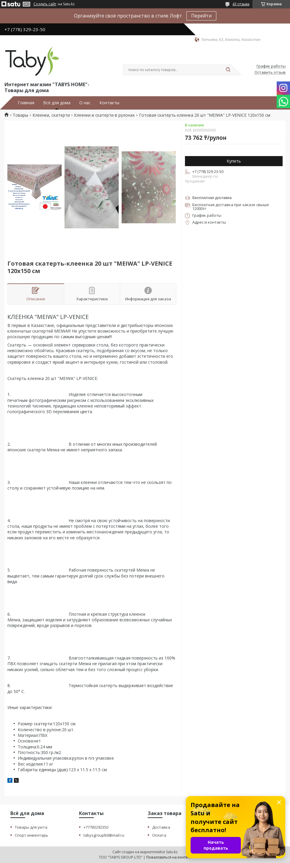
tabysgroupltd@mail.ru (103, 835)
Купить (234, 161)
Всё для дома (56, 103)
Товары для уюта (31, 827)
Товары (20, 115)
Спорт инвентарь (31, 835)
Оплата (159, 835)
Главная (26, 103)
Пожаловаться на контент (168, 857)
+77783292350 (95, 827)
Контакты (109, 103)
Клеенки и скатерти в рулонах (104, 115)
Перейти (201, 15)
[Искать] (228, 70)
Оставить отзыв (270, 72)
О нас (85, 103)
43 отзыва (240, 4)
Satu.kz (172, 851)
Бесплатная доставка (212, 197)
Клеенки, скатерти (51, 115)
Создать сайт (44, 4)
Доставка (161, 827)
